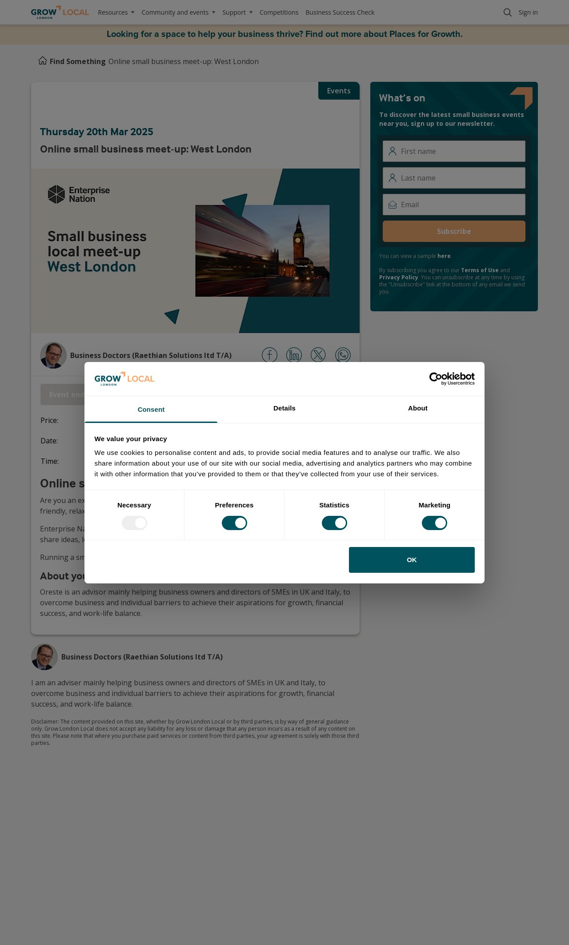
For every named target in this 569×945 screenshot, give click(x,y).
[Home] (42, 61)
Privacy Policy (398, 277)
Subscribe (454, 231)
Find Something (78, 61)
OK (412, 559)
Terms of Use (480, 270)
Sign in (528, 12)
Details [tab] (284, 408)
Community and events (178, 12)
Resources (116, 12)
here (444, 256)
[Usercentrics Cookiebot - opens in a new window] (436, 379)
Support (237, 12)
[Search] (508, 12)
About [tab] (418, 408)
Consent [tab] (151, 409)
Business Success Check (339, 12)
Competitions (279, 12)
